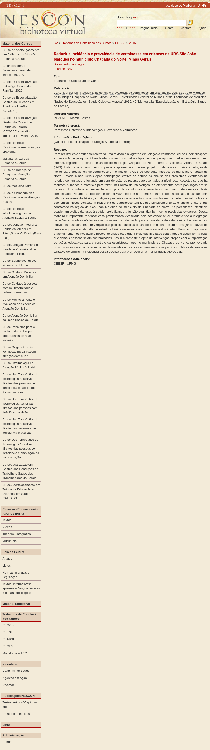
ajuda (135, 17)
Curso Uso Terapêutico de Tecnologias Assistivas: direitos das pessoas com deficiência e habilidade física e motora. (20, 383)
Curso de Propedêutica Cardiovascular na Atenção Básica (21, 197)
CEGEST (9, 646)
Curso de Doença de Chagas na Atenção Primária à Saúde (17, 174)
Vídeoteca (10, 664)
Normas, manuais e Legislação (16, 575)
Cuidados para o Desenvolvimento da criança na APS (17, 70)
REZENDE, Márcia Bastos (72, 118)
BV (56, 43)
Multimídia (10, 541)
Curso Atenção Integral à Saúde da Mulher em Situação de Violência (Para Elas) (22, 231)
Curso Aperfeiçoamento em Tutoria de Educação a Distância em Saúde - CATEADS (21, 491)
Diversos (9, 685)
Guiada (121, 27)
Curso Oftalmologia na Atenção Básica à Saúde (20, 365)
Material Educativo (16, 604)
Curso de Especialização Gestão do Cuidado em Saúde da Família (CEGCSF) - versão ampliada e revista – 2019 (20, 126)
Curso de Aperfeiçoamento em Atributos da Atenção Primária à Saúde (21, 54)
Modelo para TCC (15, 653)
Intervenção (94, 130)
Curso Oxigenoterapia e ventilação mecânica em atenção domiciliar (19, 351)
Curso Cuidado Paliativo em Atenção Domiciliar (19, 274)
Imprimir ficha (63, 68)
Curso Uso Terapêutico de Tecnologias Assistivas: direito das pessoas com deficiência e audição (20, 426)
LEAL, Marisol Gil (66, 92)
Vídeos (7, 527)
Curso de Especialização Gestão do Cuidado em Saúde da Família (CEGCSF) (20, 104)
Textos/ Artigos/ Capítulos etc (20, 705)
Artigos (7, 558)
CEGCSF (9, 625)
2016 (132, 43)
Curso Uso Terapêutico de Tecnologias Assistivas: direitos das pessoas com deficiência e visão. (20, 405)
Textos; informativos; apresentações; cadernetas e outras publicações (21, 588)
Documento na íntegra (69, 64)
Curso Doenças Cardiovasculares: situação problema (21, 147)
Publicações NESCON (19, 696)
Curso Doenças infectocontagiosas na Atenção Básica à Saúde (20, 213)
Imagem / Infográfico (17, 534)
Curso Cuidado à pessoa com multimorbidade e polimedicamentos (20, 288)
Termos (131, 27)
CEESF (120, 43)
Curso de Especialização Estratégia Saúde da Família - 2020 (20, 86)
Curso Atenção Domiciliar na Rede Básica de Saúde (21, 318)
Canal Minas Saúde (16, 670)
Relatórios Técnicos (16, 714)
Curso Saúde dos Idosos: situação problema (20, 263)
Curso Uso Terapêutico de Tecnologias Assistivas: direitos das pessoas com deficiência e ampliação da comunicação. (21, 448)
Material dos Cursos (17, 43)
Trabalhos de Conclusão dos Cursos (86, 43)
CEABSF (9, 639)
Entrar (7, 741)
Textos (7, 520)
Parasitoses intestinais (69, 130)
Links (7, 724)
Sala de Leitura (14, 552)
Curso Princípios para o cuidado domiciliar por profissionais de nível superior (19, 333)
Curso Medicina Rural (17, 186)
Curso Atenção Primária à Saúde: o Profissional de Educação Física (20, 249)
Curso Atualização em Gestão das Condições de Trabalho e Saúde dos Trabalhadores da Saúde (20, 471)
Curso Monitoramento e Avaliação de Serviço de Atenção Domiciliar (19, 304)
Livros (7, 565)
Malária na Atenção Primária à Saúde (16, 161)
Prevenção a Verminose (121, 130)
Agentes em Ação (15, 678)
